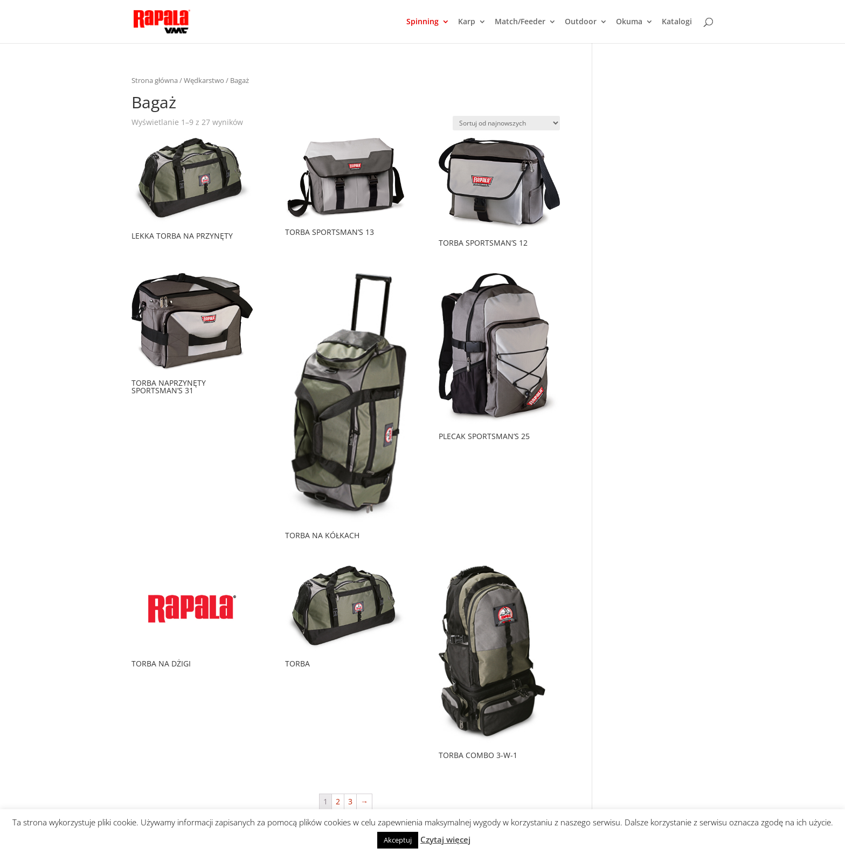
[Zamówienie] (506, 123)
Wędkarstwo (204, 80)
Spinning (422, 22)
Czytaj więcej (445, 839)
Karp (466, 22)
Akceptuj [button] (398, 840)
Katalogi (677, 22)
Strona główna (154, 80)
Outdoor (581, 22)
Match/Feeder (520, 22)
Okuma (629, 22)
